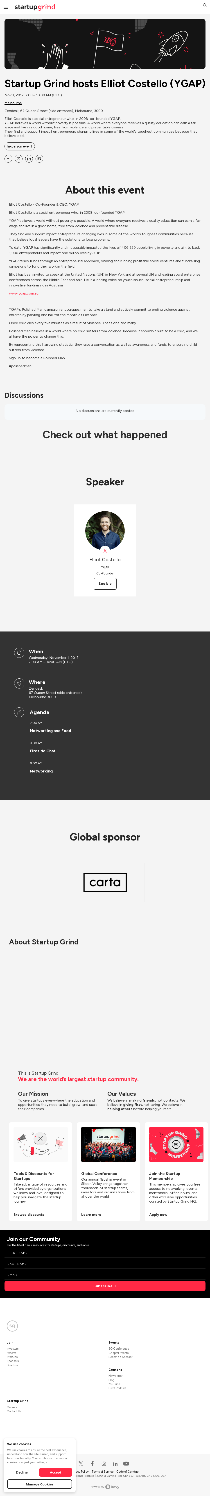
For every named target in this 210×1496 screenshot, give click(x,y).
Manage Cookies (40, 1484)
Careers (12, 1407)
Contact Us (14, 1411)
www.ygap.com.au (23, 293)
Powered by (105, 1486)
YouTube (114, 1384)
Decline (22, 1472)
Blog (111, 1380)
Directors (12, 1365)
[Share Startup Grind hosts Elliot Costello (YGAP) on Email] (39, 159)
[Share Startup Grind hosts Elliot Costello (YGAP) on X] (18, 159)
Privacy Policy (80, 1471)
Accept (55, 1472)
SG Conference (118, 1348)
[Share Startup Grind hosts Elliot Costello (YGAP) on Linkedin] (29, 159)
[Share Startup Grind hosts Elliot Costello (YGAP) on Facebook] (8, 159)
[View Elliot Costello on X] (105, 551)
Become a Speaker (120, 1357)
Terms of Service (103, 1471)
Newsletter (115, 1375)
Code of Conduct (127, 1471)
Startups (12, 1357)
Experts (11, 1353)
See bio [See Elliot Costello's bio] (105, 583)
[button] (205, 5)
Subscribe (103, 1286)
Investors (12, 1348)
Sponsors (13, 1361)
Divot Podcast (117, 1388)
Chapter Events (118, 1353)
